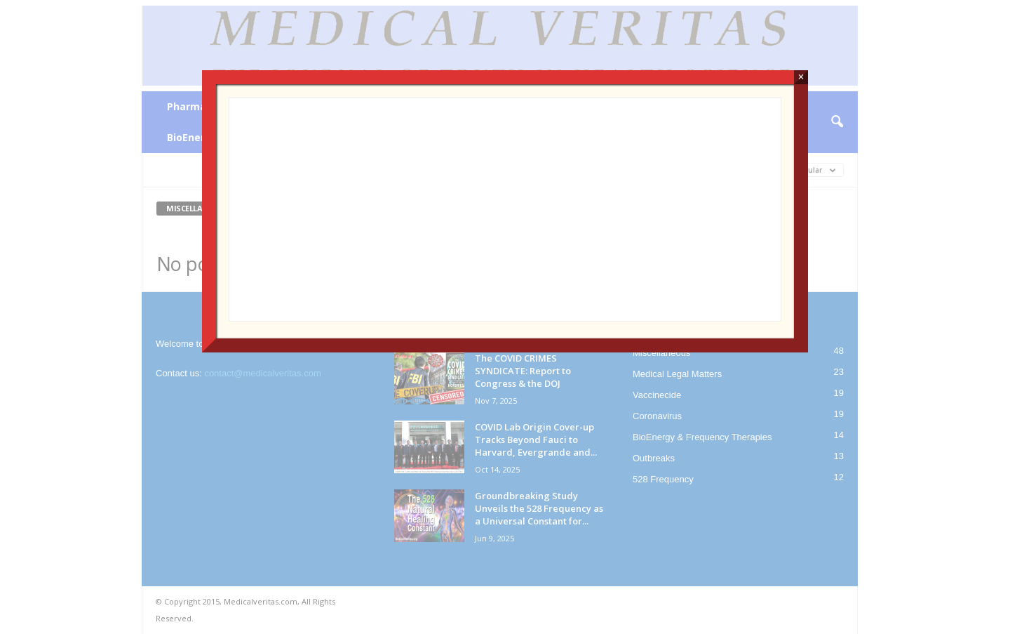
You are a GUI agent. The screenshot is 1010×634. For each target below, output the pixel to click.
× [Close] (800, 77)
